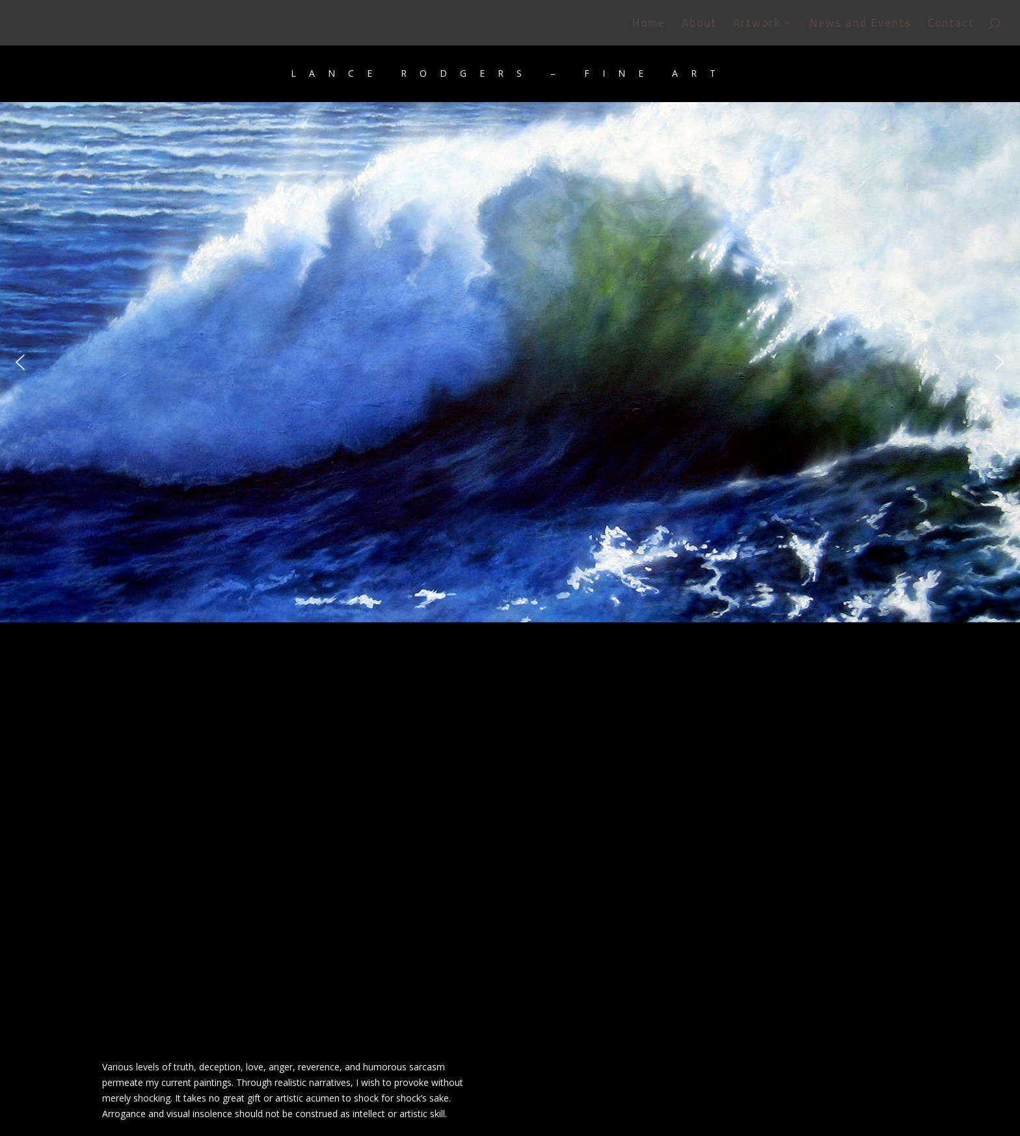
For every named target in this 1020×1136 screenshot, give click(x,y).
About (699, 25)
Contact (951, 25)
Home (648, 25)
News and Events (860, 25)
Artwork (757, 25)
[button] (20, 362)
